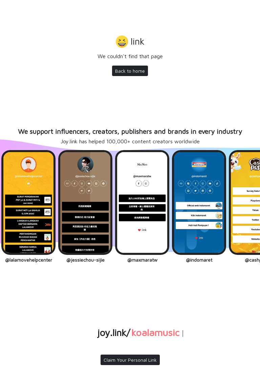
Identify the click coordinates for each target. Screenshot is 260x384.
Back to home (130, 71)
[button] (130, 42)
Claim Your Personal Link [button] (130, 360)
